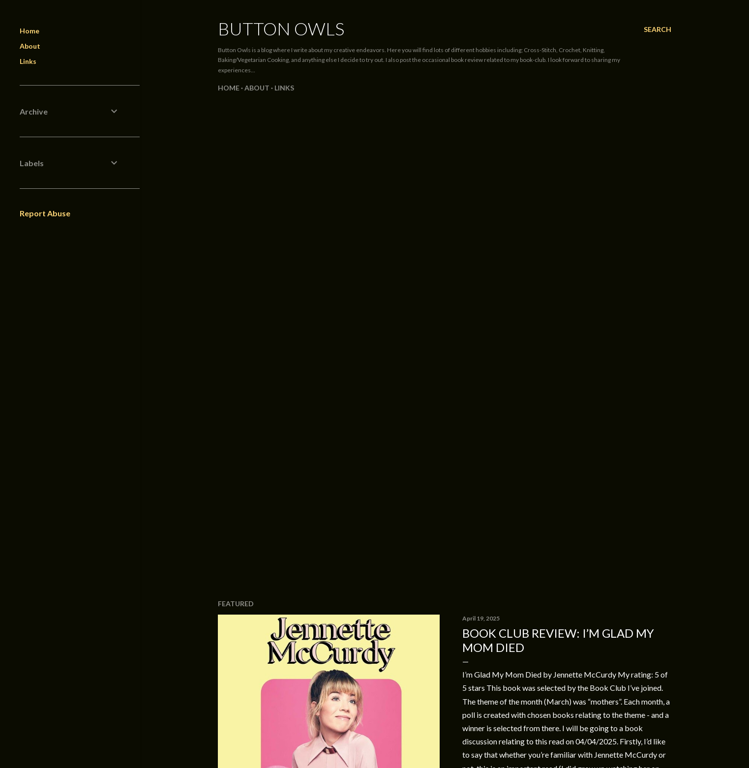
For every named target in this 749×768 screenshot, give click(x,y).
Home (229, 88)
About (257, 88)
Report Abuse (45, 213)
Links (284, 88)
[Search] (657, 29)
